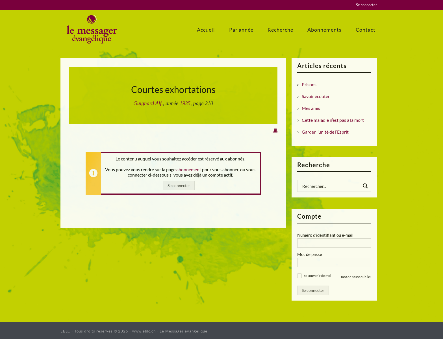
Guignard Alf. (148, 103)
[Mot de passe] (334, 262)
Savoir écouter (316, 96)
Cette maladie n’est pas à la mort (333, 120)
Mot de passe (309, 254)
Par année (241, 30)
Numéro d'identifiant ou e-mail (325, 235)
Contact (365, 30)
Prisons (309, 84)
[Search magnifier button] (365, 186)
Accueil (206, 30)
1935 (185, 103)
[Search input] (330, 186)
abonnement (188, 169)
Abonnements (324, 30)
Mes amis (311, 108)
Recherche (280, 30)
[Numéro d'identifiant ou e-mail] (334, 243)
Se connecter (366, 5)
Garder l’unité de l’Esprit (325, 131)
